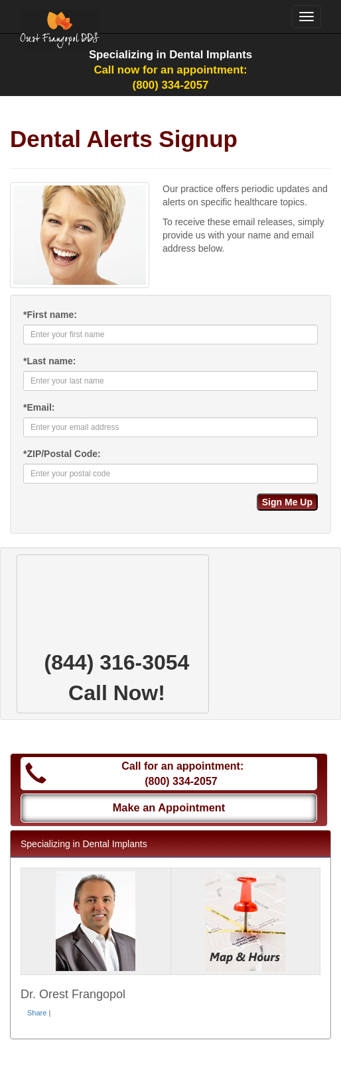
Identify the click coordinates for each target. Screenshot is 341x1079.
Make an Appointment (169, 807)
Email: (38, 407)
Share (36, 1013)
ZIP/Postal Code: (62, 453)
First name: (50, 314)
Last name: (49, 361)
